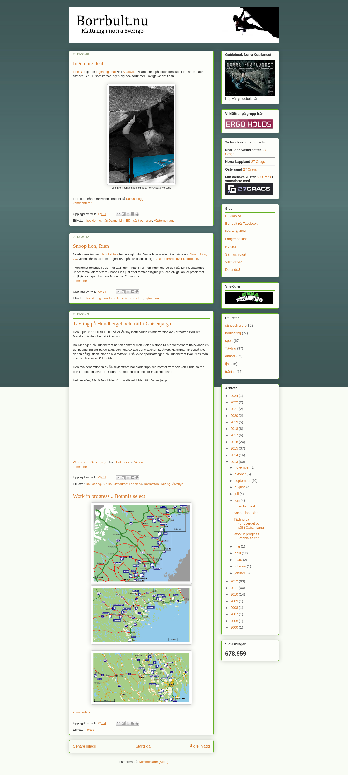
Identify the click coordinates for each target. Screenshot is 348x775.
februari (240, 566)
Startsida (143, 746)
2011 (235, 588)
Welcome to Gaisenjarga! (90, 462)
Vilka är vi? (233, 262)
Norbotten (136, 298)
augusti (240, 487)
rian (156, 298)
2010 (235, 594)
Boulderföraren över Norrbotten (176, 259)
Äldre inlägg (200, 746)
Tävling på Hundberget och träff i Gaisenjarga (122, 323)
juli (236, 494)
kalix (124, 298)
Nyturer (230, 247)
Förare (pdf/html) (237, 231)
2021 (235, 409)
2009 (235, 601)
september (242, 481)
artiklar (230, 356)
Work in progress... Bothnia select (109, 496)
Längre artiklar (236, 239)
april (238, 553)
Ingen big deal (88, 63)
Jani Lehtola (109, 254)
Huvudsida (233, 216)
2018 (235, 429)
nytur (148, 298)
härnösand (110, 220)
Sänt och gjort (235, 254)
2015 (235, 448)
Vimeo (138, 462)
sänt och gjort (142, 220)
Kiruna (107, 484)
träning (230, 371)
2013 (235, 462)
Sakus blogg (135, 199)
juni (237, 500)
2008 (235, 608)
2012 (235, 581)
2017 (235, 435)
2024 (235, 396)
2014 (235, 455)
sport (229, 341)
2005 (235, 621)
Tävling (165, 484)
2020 (235, 415)
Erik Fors (122, 462)
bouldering (93, 220)
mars (238, 560)
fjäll (227, 364)
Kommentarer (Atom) (153, 762)
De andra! (232, 270)
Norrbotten (151, 484)
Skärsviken (130, 72)
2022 (235, 402)
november (242, 467)
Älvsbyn (177, 484)
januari (240, 573)
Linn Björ (79, 72)
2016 (235, 442)
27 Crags (258, 162)
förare (90, 729)
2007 (235, 614)
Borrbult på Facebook (241, 223)
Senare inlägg (84, 746)
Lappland (135, 484)
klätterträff (121, 484)
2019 (235, 422)
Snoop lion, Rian (91, 246)
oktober (240, 474)
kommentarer (82, 203)
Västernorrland (164, 220)
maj (237, 546)
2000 (235, 627)
